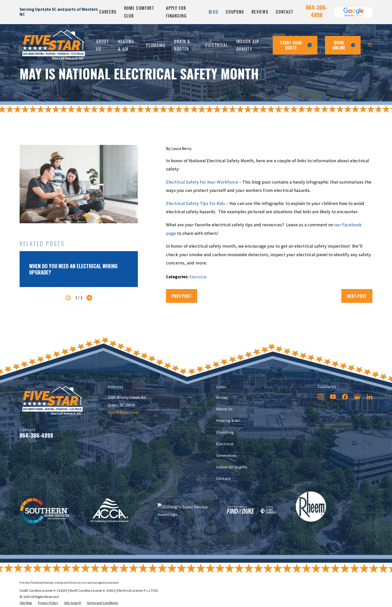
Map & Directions (123, 412)
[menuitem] (26, 603)
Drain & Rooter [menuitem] (182, 45)
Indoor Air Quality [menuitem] (247, 45)
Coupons (235, 12)
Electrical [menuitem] (216, 45)
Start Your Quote (296, 45)
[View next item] (89, 298)
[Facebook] (345, 397)
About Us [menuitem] (102, 45)
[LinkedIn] (369, 397)
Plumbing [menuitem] (155, 45)
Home (221, 397)
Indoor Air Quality (231, 467)
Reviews (260, 12)
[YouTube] (333, 397)
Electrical (198, 277)
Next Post (357, 296)
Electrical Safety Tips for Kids (195, 203)
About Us (224, 409)
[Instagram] (320, 397)
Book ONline (343, 45)
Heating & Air (228, 420)
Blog (213, 12)
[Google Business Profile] (357, 397)
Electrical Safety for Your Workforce (202, 182)
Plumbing (225, 432)
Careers (108, 12)
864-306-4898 (316, 11)
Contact (285, 12)
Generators (226, 455)
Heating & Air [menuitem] (126, 45)
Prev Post (181, 296)
